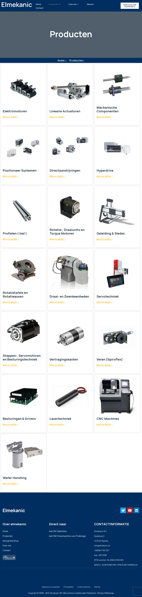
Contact (39, 8)
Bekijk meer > (11, 117)
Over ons (74, 4)
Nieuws (90, 4)
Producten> (76, 60)
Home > (62, 60)
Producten (55, 4)
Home (38, 4)
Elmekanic (16, 4)
